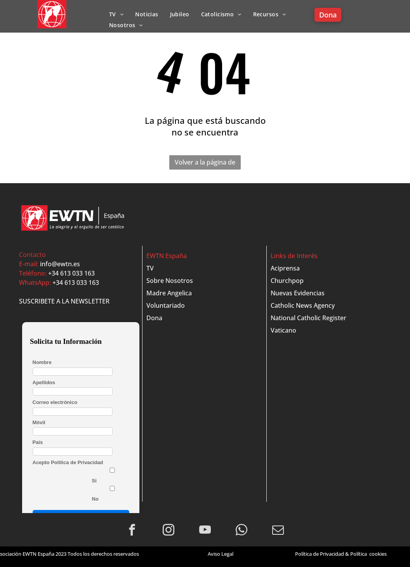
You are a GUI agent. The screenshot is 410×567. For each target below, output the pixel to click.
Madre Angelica (169, 293)
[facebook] (132, 531)
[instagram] (168, 531)
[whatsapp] (241, 531)
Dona (154, 318)
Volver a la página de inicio (205, 164)
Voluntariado (165, 305)
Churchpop (287, 280)
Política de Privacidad (319, 553)
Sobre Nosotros (169, 280)
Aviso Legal (220, 553)
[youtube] (205, 531)
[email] (278, 531)
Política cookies (368, 553)
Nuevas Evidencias (298, 293)
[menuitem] (116, 14)
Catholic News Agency (303, 305)
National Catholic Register (308, 318)
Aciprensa (285, 268)
